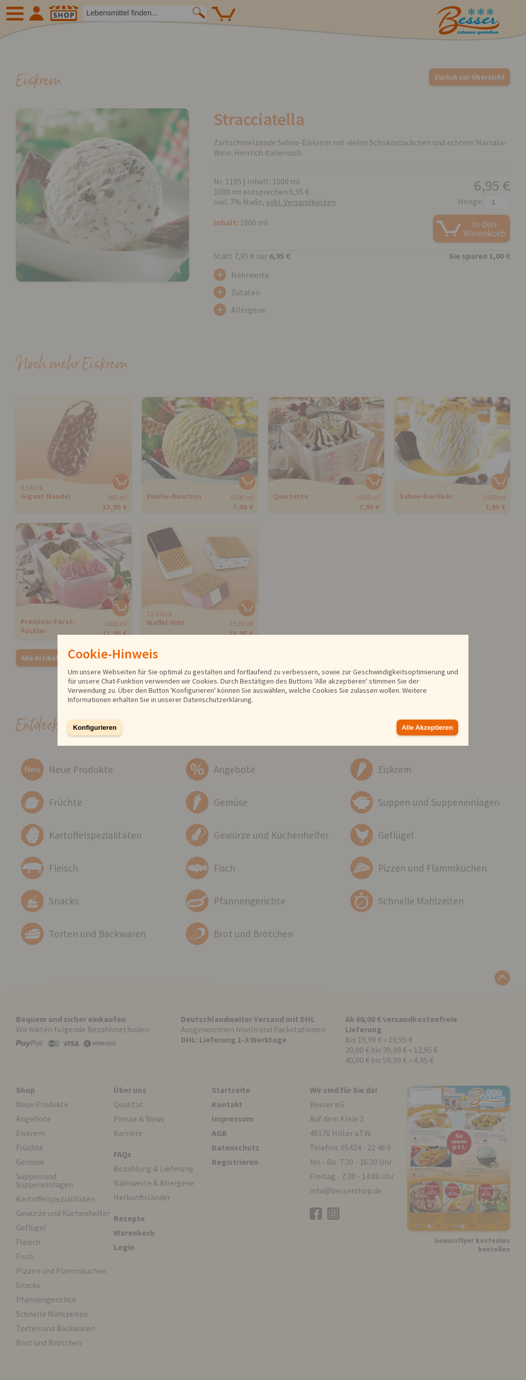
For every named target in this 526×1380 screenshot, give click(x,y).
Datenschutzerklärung (217, 699)
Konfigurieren (95, 727)
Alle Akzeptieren (427, 727)
